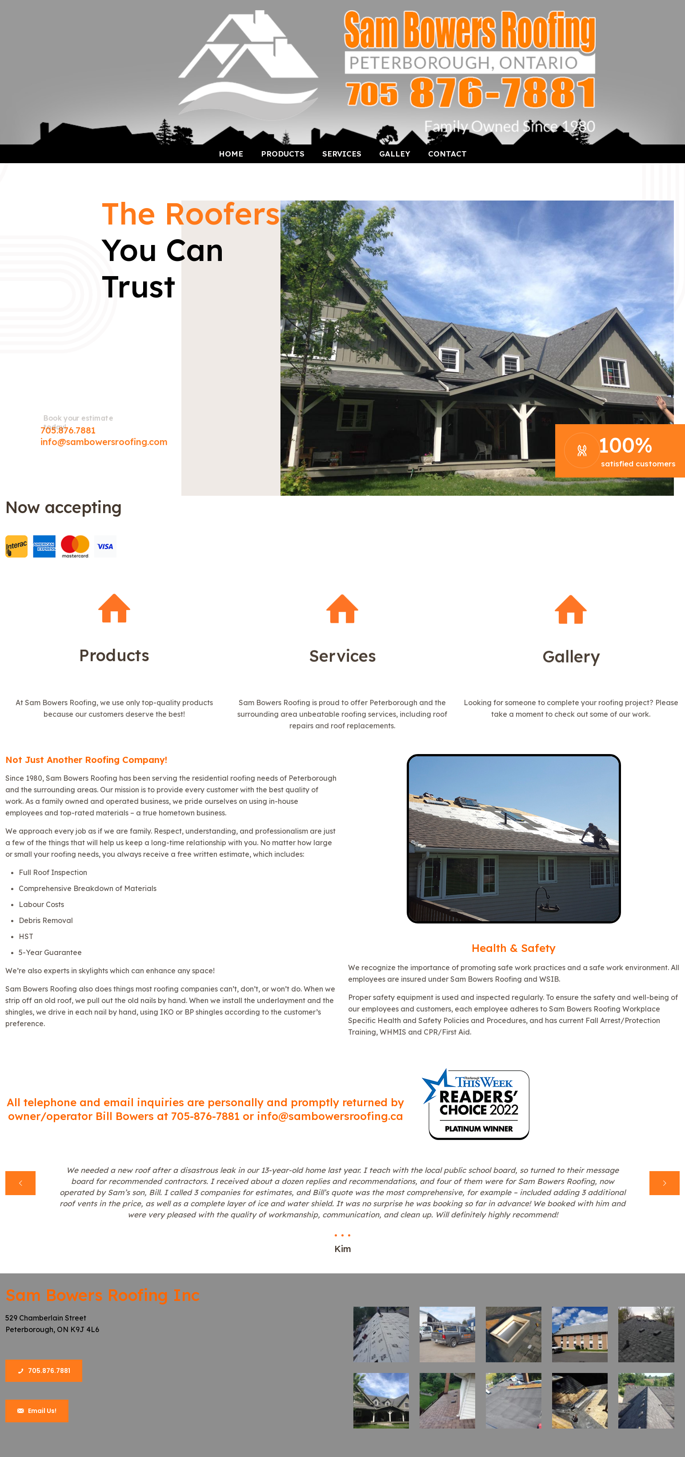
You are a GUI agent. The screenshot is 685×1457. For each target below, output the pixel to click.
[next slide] (664, 1183)
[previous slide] (20, 1183)
